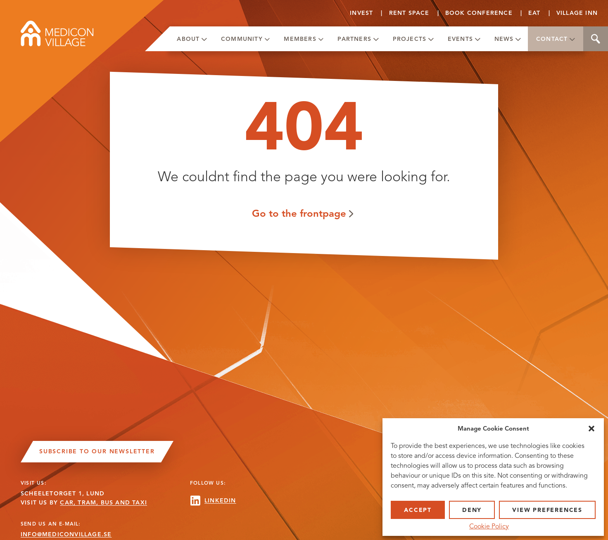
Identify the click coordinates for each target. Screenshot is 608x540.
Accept (418, 510)
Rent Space (409, 13)
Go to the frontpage (299, 213)
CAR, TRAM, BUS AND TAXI (103, 502)
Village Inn (577, 13)
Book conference (479, 13)
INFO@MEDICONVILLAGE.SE (66, 534)
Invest (361, 13)
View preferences (547, 510)
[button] (591, 428)
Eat (534, 13)
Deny (472, 510)
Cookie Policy (489, 526)
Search (595, 38)
